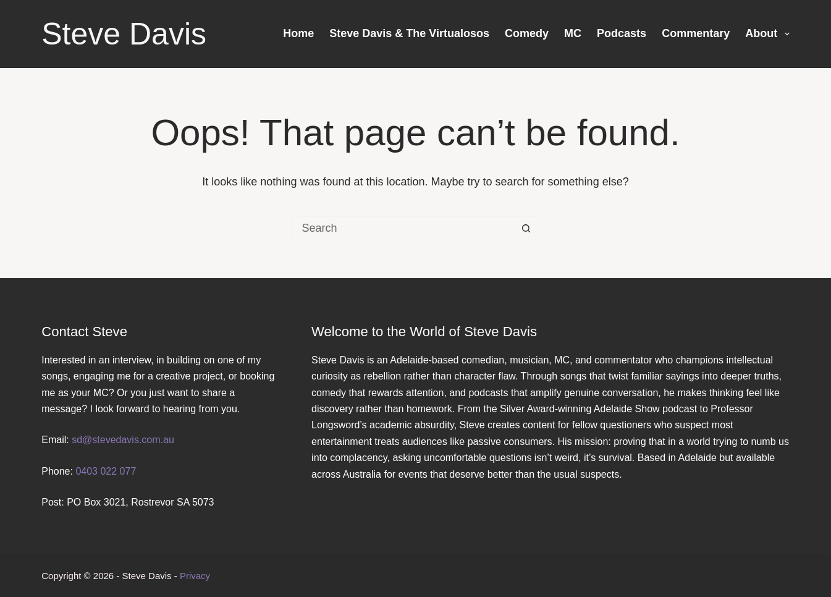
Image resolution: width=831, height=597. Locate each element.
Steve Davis (123, 34)
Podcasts (621, 33)
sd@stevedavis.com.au (123, 439)
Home (298, 33)
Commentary (696, 33)
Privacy (195, 575)
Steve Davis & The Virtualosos (409, 33)
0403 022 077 (105, 471)
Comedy (527, 33)
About (767, 34)
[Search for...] (403, 228)
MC (572, 33)
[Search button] (526, 228)
